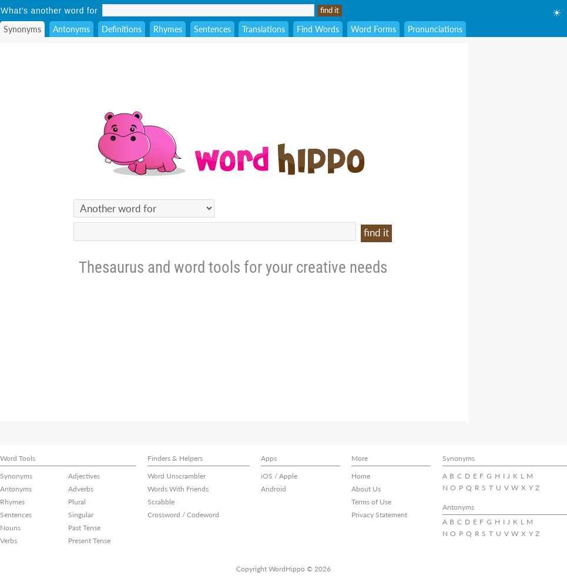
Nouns (10, 527)
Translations (263, 29)
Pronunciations (435, 29)
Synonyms (22, 29)
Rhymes (167, 29)
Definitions (122, 29)
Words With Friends (178, 488)
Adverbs (80, 488)
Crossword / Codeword (183, 514)
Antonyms (71, 29)
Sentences (212, 29)
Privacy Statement (379, 514)
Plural (77, 501)
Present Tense (89, 540)
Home (360, 475)
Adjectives (84, 475)
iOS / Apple (279, 475)
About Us (366, 488)
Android (273, 488)
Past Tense (84, 527)
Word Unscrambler (176, 475)
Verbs (8, 540)
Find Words (318, 29)
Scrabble (161, 501)
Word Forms (373, 29)
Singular (80, 514)
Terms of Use (371, 501)
